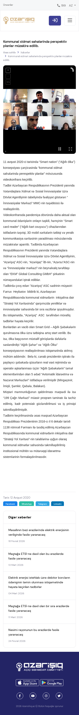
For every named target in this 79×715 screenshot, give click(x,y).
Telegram (42, 504)
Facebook (10, 504)
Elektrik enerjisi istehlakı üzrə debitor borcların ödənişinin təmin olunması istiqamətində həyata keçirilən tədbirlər (39, 582)
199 (61, 5)
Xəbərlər (25, 52)
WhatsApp (27, 504)
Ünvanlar (8, 5)
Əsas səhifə (9, 52)
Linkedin (58, 504)
